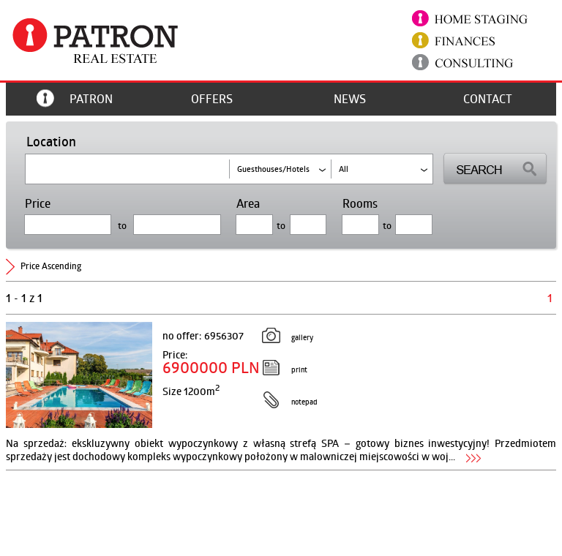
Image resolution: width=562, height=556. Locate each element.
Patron (91, 99)
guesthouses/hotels (273, 168)
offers (212, 99)
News (350, 99)
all (343, 168)
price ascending (50, 266)
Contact (487, 99)
